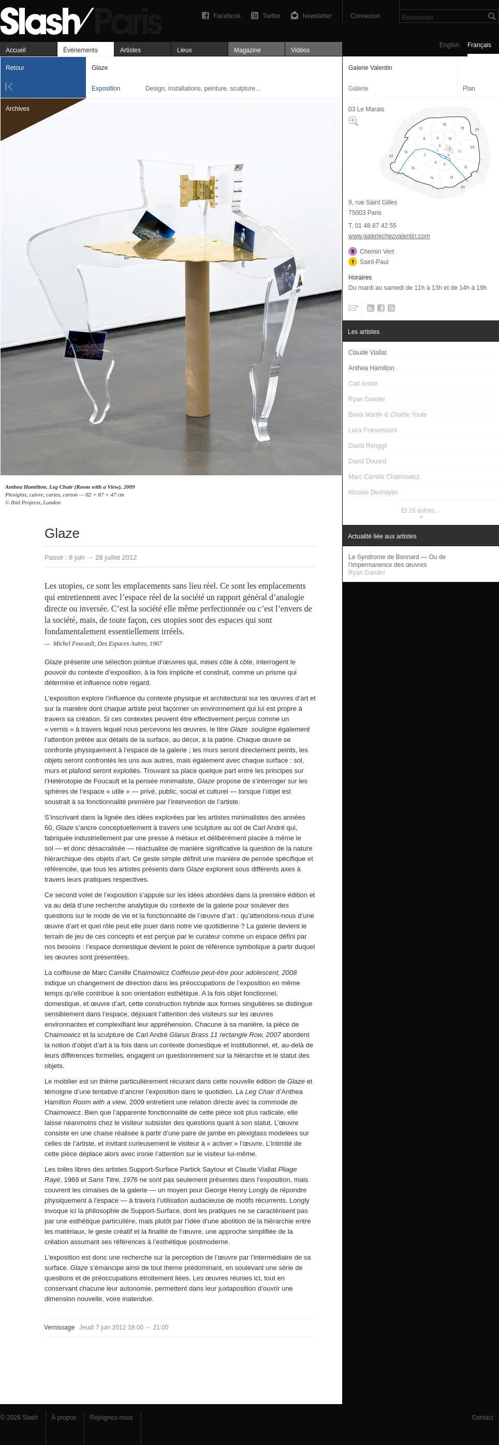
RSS (369, 310)
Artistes (130, 50)
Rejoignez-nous (111, 1417)
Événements (80, 50)
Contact (482, 1417)
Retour (15, 67)
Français (479, 45)
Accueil (16, 50)
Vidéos (300, 50)
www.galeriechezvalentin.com (389, 236)
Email (352, 310)
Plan (469, 88)
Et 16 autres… (421, 510)
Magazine (247, 50)
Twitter (271, 16)
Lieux (184, 50)
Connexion (365, 16)
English (449, 45)
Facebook (227, 16)
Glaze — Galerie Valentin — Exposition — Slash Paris (85, 19)
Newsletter (317, 16)
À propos (63, 1417)
